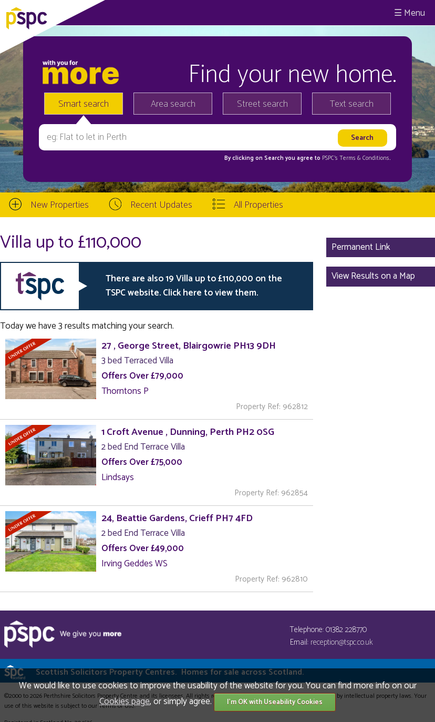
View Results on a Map (373, 276)
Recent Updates (161, 205)
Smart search (83, 104)
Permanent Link (361, 247)
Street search (262, 104)
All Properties (258, 205)
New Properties (59, 205)
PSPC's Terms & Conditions (355, 158)
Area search (173, 104)
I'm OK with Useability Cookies (275, 702)
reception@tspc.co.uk (341, 642)
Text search (352, 104)
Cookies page (124, 701)
